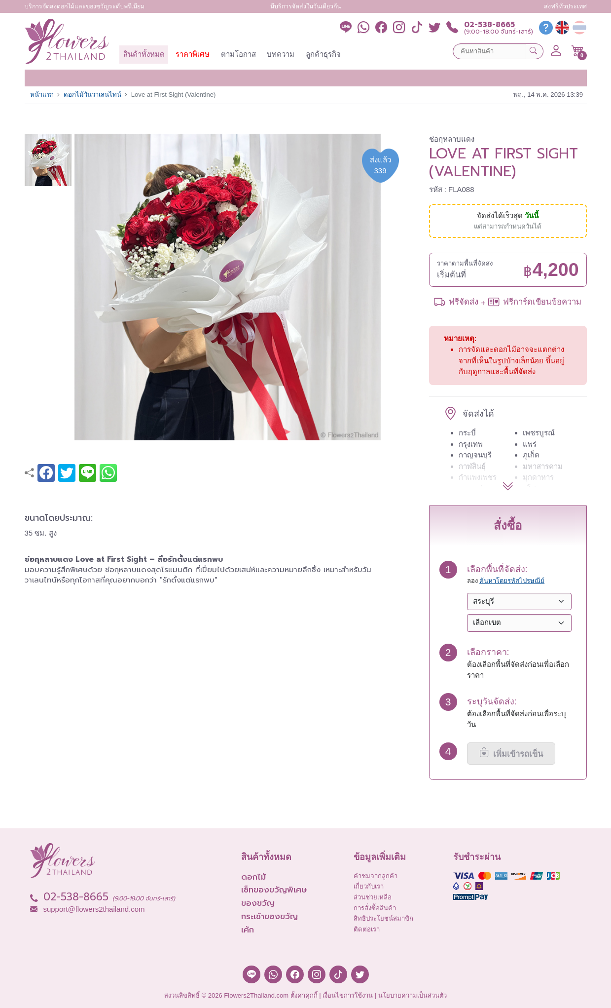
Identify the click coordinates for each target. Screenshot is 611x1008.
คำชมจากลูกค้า (375, 876)
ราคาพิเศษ (193, 54)
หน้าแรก (42, 94)
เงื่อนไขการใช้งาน (348, 995)
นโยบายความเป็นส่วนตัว (412, 995)
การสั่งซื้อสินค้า (375, 908)
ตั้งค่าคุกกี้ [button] (304, 995)
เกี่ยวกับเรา (369, 886)
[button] (578, 51)
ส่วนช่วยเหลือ (373, 897)
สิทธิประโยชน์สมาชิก (383, 918)
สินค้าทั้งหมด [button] (144, 54)
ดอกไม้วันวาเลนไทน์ (92, 94)
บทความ (280, 54)
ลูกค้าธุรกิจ (323, 54)
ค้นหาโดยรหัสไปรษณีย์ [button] (511, 580)
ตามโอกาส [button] (238, 54)
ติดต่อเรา (367, 929)
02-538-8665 (489, 25)
